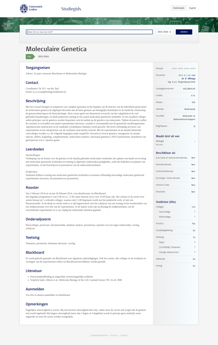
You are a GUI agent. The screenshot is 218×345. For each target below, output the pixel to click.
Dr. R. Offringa (188, 78)
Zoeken (184, 31)
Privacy (114, 335)
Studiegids (71, 9)
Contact (123, 335)
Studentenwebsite (99, 335)
